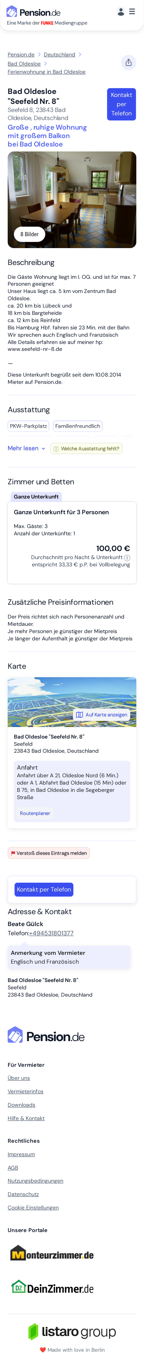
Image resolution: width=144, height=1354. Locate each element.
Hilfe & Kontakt (26, 1118)
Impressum (21, 1154)
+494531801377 (51, 933)
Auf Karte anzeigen (101, 714)
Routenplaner (35, 813)
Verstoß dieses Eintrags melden (49, 853)
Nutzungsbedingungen (35, 1180)
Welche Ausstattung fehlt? (86, 448)
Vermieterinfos (25, 1091)
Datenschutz (23, 1194)
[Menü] (125, 11)
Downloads (21, 1104)
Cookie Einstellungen (33, 1207)
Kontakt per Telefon (121, 104)
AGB (13, 1167)
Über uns (19, 1077)
